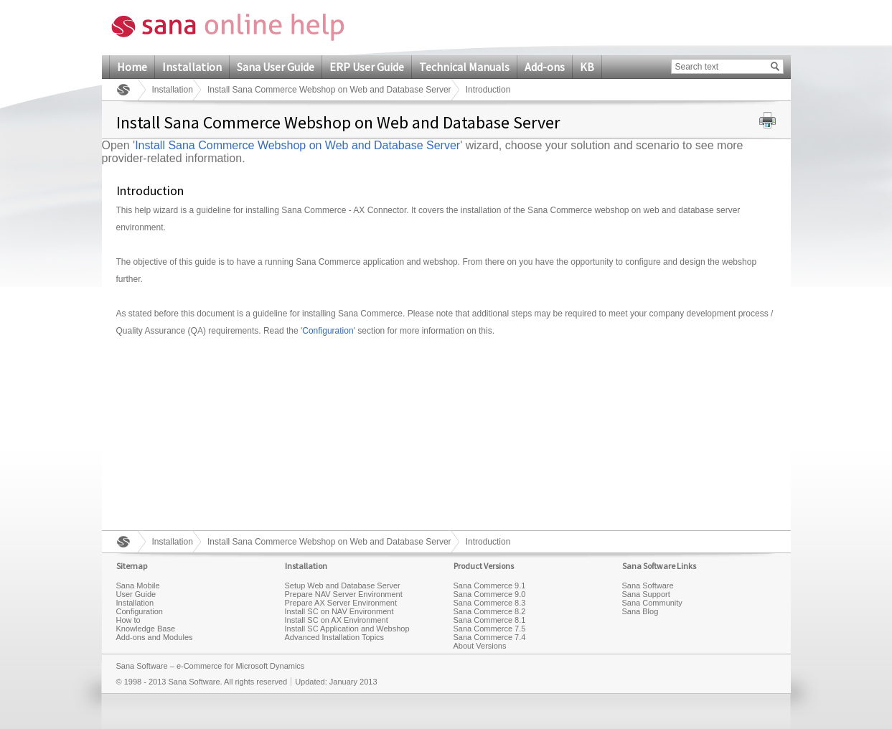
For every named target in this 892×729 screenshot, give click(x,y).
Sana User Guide (275, 67)
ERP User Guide (366, 67)
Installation (192, 67)
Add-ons (545, 67)
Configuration (327, 331)
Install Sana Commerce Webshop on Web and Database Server (329, 90)
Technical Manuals (464, 67)
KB (587, 67)
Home (132, 67)
